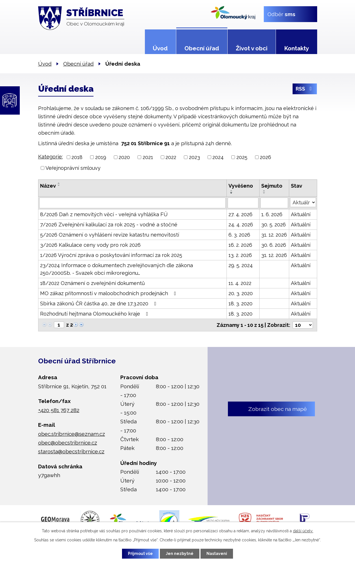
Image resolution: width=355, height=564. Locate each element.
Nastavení (216, 553)
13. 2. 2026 (240, 255)
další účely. (303, 531)
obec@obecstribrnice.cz (67, 442)
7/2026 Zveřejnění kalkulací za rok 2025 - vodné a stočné (108, 225)
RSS (305, 89)
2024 (218, 157)
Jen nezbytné (179, 553)
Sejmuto (271, 186)
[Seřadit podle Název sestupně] (59, 185)
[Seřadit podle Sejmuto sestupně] (264, 193)
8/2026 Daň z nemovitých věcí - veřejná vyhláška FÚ (103, 214)
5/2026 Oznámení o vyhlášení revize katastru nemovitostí (109, 235)
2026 (265, 157)
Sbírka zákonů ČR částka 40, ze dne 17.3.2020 (99, 303)
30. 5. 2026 (273, 225)
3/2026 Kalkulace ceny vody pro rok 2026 (90, 245)
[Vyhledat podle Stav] (303, 202)
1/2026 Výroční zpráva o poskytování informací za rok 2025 (111, 255)
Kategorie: (50, 157)
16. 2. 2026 (240, 245)
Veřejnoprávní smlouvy (73, 168)
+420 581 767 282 (58, 410)
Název (48, 186)
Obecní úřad (201, 48)
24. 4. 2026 (240, 225)
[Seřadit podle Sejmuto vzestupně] (264, 191)
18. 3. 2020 (240, 303)
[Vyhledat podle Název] (132, 203)
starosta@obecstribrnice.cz (71, 451)
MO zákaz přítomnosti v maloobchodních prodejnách (109, 293)
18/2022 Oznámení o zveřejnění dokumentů (92, 283)
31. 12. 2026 (274, 235)
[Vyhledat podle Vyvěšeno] (243, 203)
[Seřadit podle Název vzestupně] (59, 183)
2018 (76, 157)
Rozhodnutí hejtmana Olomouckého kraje (95, 314)
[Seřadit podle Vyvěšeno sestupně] (231, 193)
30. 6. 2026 (273, 245)
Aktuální (300, 214)
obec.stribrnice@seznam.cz (71, 433)
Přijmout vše (140, 553)
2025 (241, 157)
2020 (124, 157)
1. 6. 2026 (271, 214)
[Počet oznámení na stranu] (303, 325)
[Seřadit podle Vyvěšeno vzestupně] (231, 191)
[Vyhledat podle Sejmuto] (274, 203)
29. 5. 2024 (240, 265)
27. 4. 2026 (240, 214)
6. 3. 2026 (239, 235)
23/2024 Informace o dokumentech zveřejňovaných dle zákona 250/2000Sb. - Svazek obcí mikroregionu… (116, 269)
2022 (170, 157)
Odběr (281, 14)
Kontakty (296, 48)
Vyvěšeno (240, 186)
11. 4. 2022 (239, 283)
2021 (148, 157)
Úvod (160, 48)
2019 (100, 157)
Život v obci (251, 48)
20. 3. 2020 (240, 293)
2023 (194, 157)
